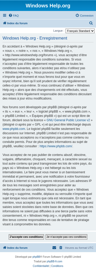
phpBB (36, 256)
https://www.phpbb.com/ (56, 146)
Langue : (58, 30)
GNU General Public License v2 (68, 120)
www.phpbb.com (14, 129)
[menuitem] (13, 16)
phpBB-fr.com (54, 261)
